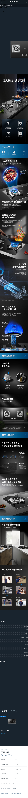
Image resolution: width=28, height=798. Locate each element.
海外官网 (2, 788)
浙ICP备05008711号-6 (5, 793)
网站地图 (14, 788)
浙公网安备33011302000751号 (15, 793)
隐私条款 (8, 788)
